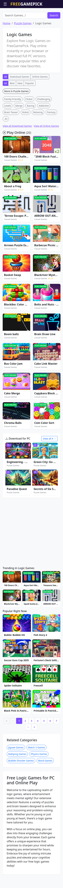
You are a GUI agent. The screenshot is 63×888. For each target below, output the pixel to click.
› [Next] (28, 746)
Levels (7, 124)
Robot (25, 131)
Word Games (45, 779)
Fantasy (51, 131)
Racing (30, 124)
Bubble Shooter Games (21, 779)
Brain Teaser (11, 131)
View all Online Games (46, 145)
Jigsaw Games (16, 766)
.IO (5, 138)
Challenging (43, 118)
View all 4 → (49, 457)
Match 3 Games (36, 766)
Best (12, 102)
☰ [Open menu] (5, 4)
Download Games (19, 95)
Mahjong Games (17, 773)
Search (54, 34)
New (19, 102)
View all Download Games (17, 145)
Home (6, 42)
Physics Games (39, 773)
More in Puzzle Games (16, 110)
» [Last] (34, 746)
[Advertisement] (31, 16)
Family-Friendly (12, 118)
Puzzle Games (22, 42)
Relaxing (38, 131)
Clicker (29, 118)
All (5, 95)
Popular (29, 102)
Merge (19, 124)
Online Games (40, 95)
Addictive (44, 124)
